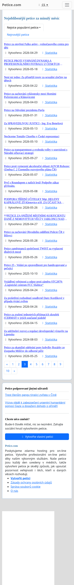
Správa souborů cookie (25, 487)
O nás (14, 491)
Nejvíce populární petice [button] (22, 27)
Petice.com (11, 4)
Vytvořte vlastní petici (37, 437)
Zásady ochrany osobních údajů (31, 482)
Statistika (49, 53)
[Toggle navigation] (67, 4)
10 (7, 371)
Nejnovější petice (18, 35)
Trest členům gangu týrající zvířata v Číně (31, 394)
